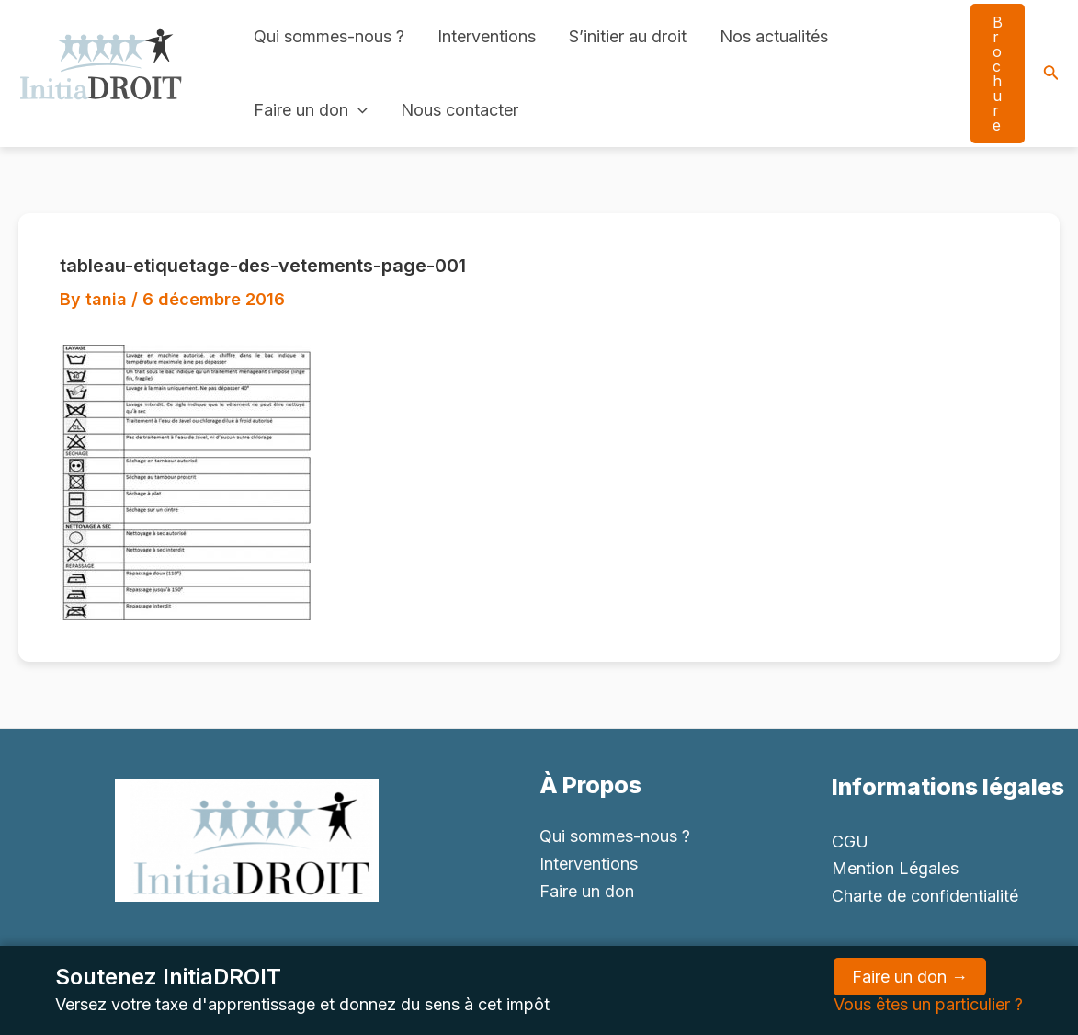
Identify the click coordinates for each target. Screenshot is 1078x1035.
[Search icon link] (1051, 74)
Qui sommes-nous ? (329, 36)
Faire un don (311, 110)
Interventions (486, 36)
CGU (850, 841)
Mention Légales (895, 868)
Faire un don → (910, 976)
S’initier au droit (628, 36)
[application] (358, 110)
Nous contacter (459, 109)
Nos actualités (774, 36)
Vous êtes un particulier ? (928, 1004)
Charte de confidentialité (925, 895)
